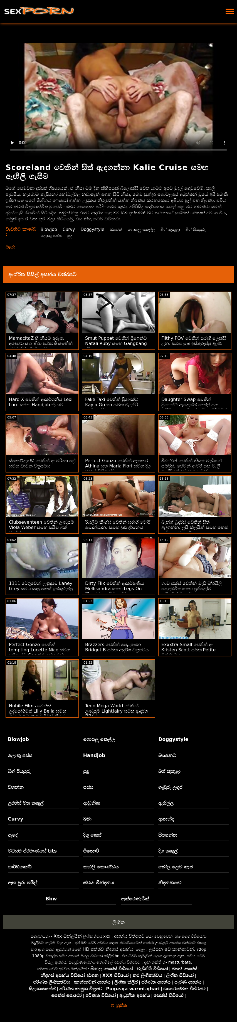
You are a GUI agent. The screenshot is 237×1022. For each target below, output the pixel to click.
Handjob (94, 755)
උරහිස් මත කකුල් (25, 803)
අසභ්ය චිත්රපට (129, 936)
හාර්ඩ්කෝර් (19, 867)
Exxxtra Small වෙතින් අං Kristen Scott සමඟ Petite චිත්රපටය (188, 650)
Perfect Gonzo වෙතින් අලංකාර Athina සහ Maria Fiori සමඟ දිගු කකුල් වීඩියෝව (117, 466)
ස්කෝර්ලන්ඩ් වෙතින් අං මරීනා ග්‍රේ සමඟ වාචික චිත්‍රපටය (42, 463)
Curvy (68, 229)
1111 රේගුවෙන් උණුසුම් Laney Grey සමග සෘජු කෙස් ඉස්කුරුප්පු (41, 586)
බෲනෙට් (167, 755)
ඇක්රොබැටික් (135, 899)
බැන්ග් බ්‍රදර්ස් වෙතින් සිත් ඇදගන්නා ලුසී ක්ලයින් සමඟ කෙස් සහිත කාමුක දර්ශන (194, 527)
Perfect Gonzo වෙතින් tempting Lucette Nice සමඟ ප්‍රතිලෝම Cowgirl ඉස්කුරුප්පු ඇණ (39, 652)
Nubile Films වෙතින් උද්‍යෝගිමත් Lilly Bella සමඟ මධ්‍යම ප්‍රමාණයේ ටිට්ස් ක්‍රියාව (37, 711)
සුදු (70, 235)
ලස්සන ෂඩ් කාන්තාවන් (171, 949)
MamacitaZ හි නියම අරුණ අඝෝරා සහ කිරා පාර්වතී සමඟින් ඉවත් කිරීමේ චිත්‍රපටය (41, 343)
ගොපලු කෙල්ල (144, 229)
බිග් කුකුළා (175, 229)
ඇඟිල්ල (166, 803)
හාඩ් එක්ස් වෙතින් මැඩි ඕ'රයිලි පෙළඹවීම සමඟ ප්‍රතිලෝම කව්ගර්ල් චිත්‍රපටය (191, 589)
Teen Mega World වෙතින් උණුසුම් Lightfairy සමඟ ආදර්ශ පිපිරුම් (116, 711)
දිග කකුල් (167, 851)
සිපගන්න (167, 835)
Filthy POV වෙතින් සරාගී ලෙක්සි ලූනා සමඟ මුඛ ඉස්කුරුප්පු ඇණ (193, 341)
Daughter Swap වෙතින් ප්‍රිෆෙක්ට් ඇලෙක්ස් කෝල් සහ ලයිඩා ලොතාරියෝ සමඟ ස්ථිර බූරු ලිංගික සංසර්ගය (194, 407)
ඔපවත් (118, 229)
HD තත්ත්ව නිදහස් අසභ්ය (108, 949)
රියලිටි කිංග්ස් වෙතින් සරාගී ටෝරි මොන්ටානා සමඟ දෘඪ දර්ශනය (117, 524)
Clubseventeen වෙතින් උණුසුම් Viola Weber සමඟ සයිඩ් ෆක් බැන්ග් (41, 527)
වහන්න (16, 787)
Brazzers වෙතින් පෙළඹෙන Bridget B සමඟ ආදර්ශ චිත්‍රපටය (117, 647)
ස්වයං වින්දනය (98, 882)
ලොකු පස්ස (50, 235)
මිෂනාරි (91, 851)
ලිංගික (118, 922)
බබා (87, 819)
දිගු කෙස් (92, 835)
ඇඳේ (13, 835)
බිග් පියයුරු (202, 229)
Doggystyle (93, 229)
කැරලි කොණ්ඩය (101, 867)
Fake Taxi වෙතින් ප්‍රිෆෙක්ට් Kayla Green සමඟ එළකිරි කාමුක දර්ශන (111, 405)
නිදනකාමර (169, 882)
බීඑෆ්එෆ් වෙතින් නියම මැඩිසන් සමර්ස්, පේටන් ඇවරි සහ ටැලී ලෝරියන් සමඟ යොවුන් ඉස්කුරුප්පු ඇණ (191, 468)
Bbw (51, 899)
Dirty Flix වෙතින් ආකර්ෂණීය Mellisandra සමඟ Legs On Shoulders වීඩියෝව (114, 589)
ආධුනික (91, 803)
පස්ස (88, 787)
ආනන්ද (166, 819)
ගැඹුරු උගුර (170, 787)
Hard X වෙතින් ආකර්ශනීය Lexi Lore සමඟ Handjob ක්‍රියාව (41, 402)
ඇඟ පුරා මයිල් (22, 882)
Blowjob (48, 229)
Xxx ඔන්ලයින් (68, 936)
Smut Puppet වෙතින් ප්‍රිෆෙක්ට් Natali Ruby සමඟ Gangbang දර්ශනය (116, 343)
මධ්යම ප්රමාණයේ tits (32, 851)
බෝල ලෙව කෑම (175, 867)
